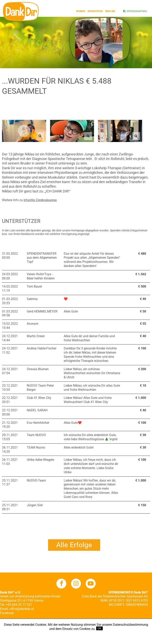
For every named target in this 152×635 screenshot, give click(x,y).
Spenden (80, 11)
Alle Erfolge (74, 545)
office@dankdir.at (22, 609)
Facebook (7, 613)
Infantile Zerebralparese (40, 200)
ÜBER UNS (110, 11)
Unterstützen (95, 11)
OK (99, 628)
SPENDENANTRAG (137, 11)
